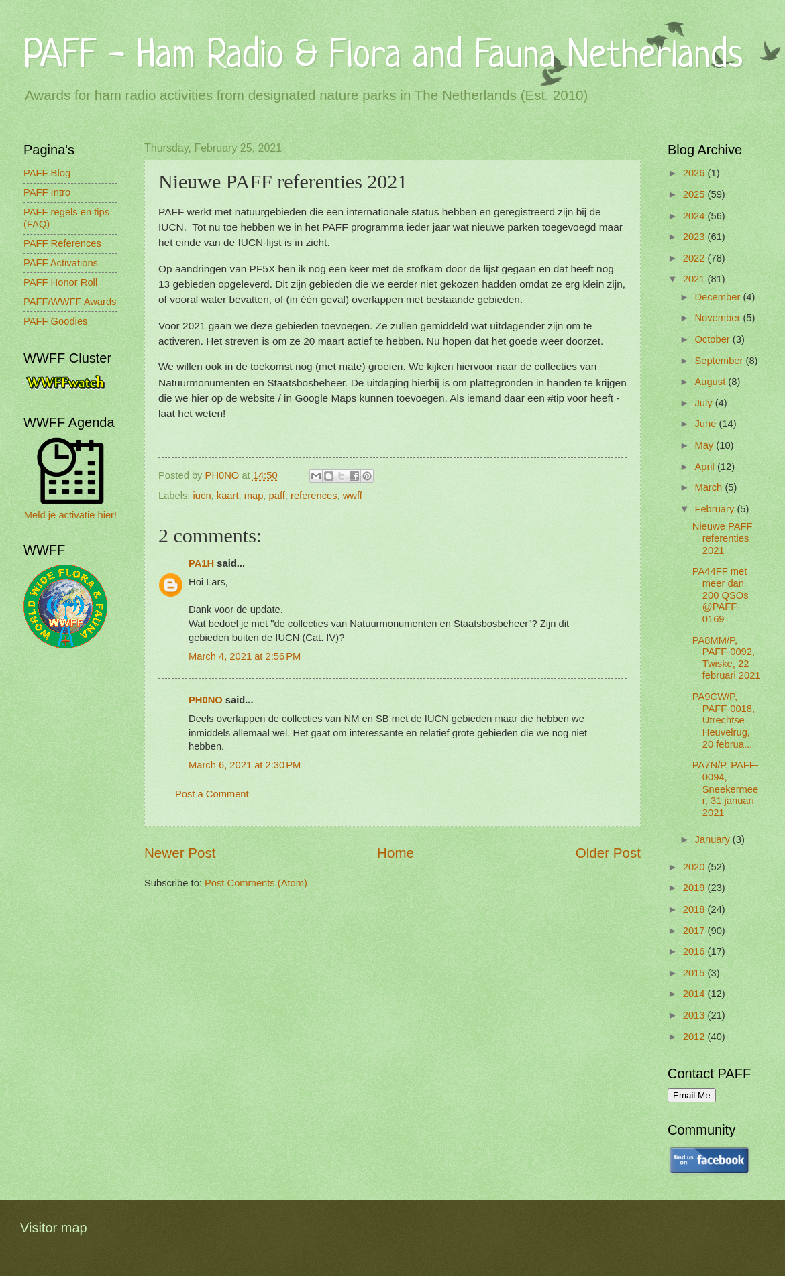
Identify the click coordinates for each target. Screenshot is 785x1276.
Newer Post (179, 852)
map (254, 495)
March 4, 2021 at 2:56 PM (245, 656)
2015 (695, 973)
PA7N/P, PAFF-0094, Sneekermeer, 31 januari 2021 (725, 789)
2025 (695, 194)
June (706, 423)
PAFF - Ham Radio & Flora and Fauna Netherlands (383, 57)
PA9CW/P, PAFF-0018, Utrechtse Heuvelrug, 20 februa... (723, 720)
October (713, 339)
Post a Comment (212, 794)
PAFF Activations (60, 262)
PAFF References (62, 243)
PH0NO (206, 700)
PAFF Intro (46, 192)
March (709, 487)
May (705, 445)
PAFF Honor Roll (60, 282)
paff (277, 495)
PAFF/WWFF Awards (69, 301)
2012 (695, 1036)
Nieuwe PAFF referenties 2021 (722, 538)
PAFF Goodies (55, 321)
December (718, 297)
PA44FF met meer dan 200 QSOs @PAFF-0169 (720, 595)
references (314, 495)
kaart (228, 495)
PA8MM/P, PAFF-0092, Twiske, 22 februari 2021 (726, 658)
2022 (695, 258)
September (719, 360)
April (705, 466)
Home (395, 852)
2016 (695, 951)
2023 (695, 236)
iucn (202, 495)
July (704, 403)
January (713, 839)
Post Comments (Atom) (256, 883)
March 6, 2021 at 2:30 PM (245, 765)
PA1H (201, 563)
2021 (695, 279)
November (718, 317)
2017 (695, 930)
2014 (695, 993)
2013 (695, 1015)
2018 (695, 909)
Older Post (608, 852)
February (715, 509)
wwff (352, 495)
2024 (695, 216)
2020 (695, 867)
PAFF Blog (46, 173)
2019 (695, 887)
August (711, 381)
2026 (695, 173)
